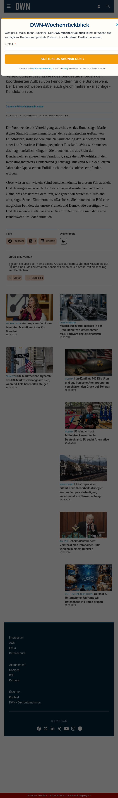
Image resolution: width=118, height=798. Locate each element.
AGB (64, 68)
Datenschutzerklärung (41, 68)
